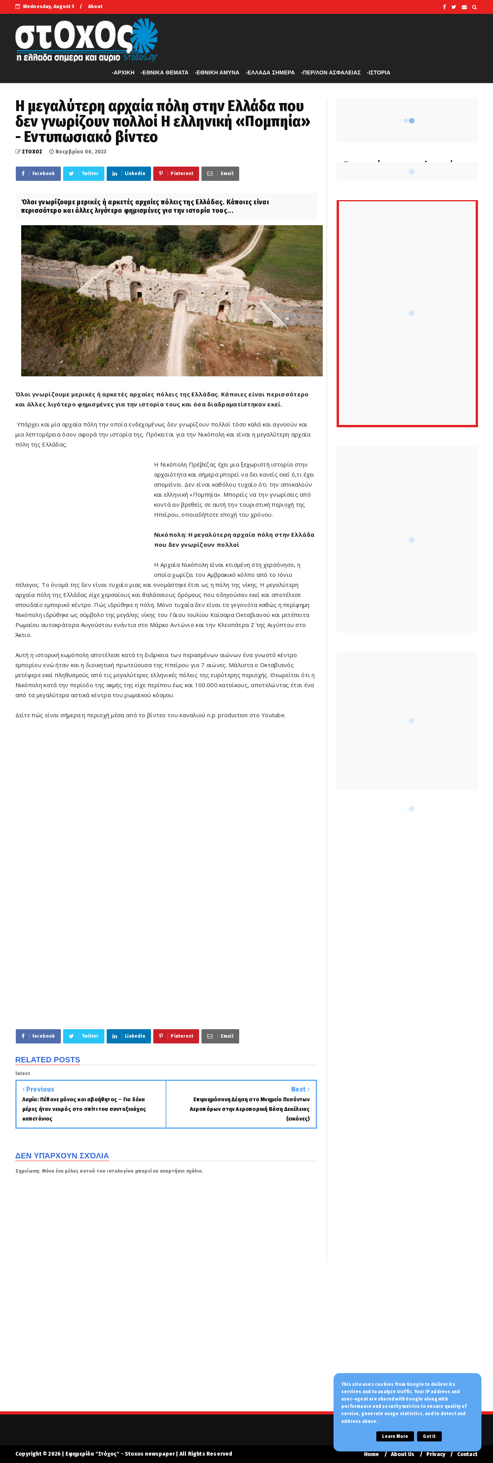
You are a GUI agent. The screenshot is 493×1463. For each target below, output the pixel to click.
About (95, 6)
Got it (429, 1436)
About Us (403, 1454)
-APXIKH (123, 72)
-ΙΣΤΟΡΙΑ (379, 72)
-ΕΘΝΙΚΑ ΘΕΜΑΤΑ (164, 72)
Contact (467, 1454)
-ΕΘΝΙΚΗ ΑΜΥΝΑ (217, 72)
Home (371, 1454)
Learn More (395, 1436)
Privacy (435, 1454)
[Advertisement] (84, 514)
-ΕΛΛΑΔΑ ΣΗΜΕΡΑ (270, 72)
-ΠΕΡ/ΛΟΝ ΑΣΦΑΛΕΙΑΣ (331, 72)
